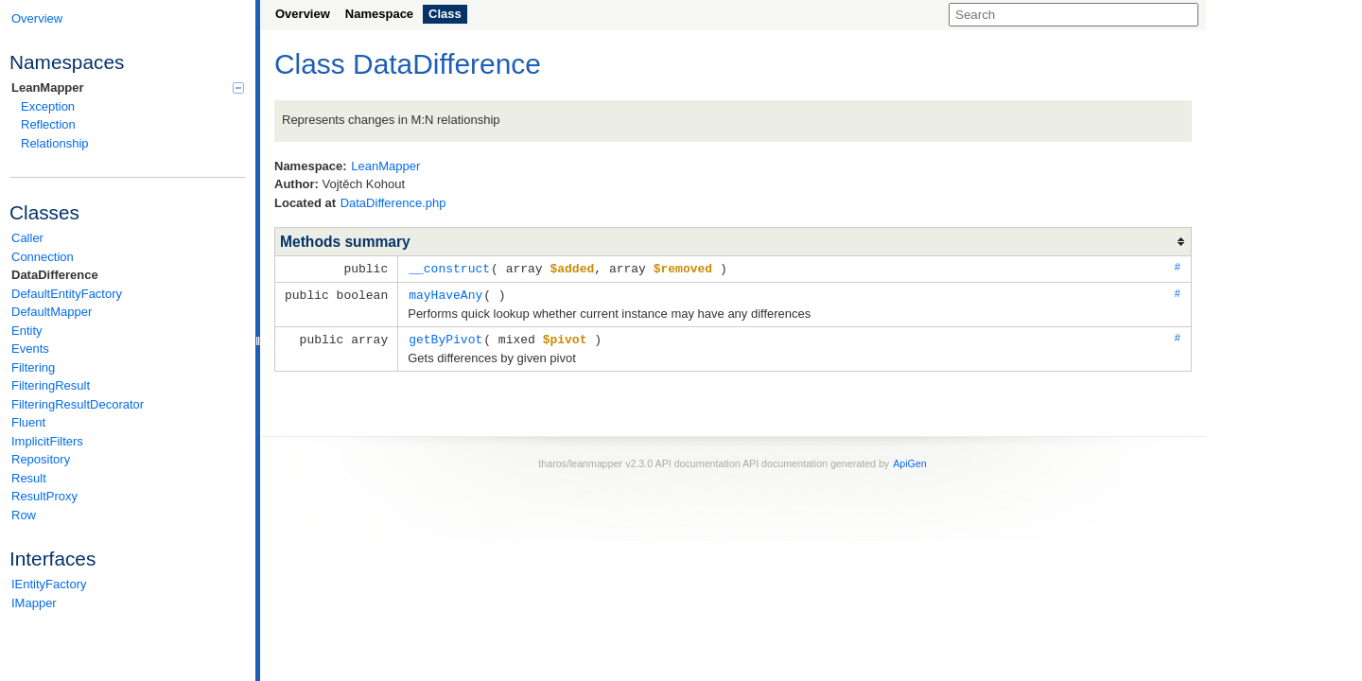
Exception (48, 106)
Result (28, 478)
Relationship (55, 143)
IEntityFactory (48, 584)
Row (23, 515)
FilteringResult (50, 385)
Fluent (28, 422)
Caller (27, 238)
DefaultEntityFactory (66, 294)
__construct (449, 267)
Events (30, 348)
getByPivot (445, 336)
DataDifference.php (393, 203)
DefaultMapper (51, 312)
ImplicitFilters (47, 441)
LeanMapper (127, 87)
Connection (42, 257)
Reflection (48, 124)
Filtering (33, 367)
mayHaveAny (445, 293)
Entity (27, 330)
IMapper (34, 603)
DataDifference (54, 275)
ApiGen (910, 460)
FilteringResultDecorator (77, 404)
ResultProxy (44, 496)
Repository (40, 459)
